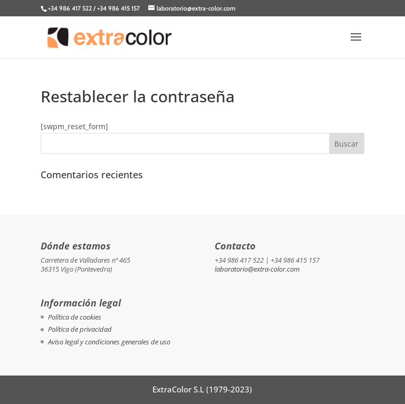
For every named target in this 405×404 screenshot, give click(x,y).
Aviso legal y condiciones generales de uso (109, 342)
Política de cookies (74, 317)
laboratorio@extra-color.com (257, 269)
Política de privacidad (80, 329)
